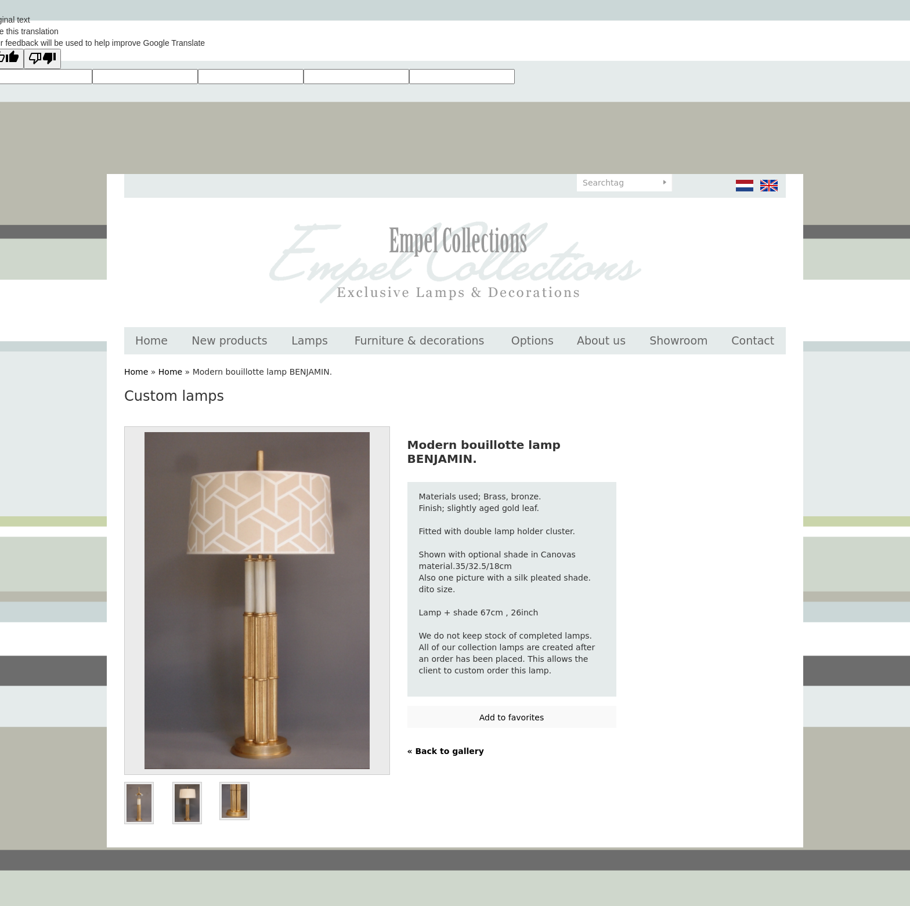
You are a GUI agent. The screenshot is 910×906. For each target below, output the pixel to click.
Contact (752, 340)
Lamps (309, 340)
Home (151, 340)
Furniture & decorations (420, 340)
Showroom (678, 340)
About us (601, 340)
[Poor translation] (42, 59)
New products (229, 340)
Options (532, 340)
